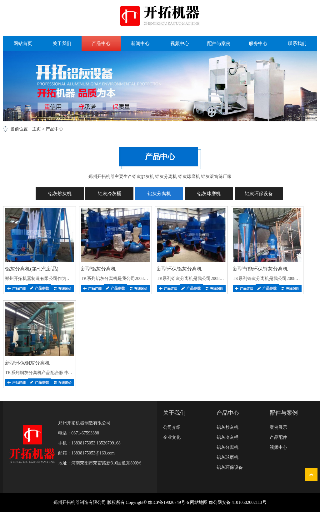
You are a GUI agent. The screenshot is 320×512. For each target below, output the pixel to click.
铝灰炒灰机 (60, 193)
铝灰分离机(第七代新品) (31, 268)
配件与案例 (219, 43)
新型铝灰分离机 (98, 268)
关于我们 (61, 43)
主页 (36, 129)
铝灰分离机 (159, 193)
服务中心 (258, 43)
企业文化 (172, 437)
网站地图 (199, 502)
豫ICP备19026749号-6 (168, 502)
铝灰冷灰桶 (109, 193)
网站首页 (22, 43)
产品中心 (101, 43)
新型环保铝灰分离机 (179, 268)
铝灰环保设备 (259, 193)
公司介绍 (172, 427)
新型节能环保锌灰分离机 (260, 268)
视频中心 (179, 43)
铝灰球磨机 (209, 193)
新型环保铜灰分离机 (27, 363)
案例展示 (278, 427)
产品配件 (278, 437)
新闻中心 (140, 43)
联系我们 (297, 43)
